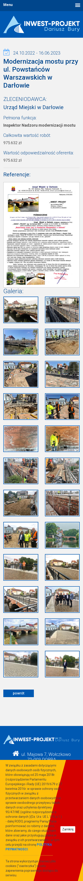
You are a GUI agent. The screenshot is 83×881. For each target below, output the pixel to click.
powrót (18, 693)
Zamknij (67, 829)
